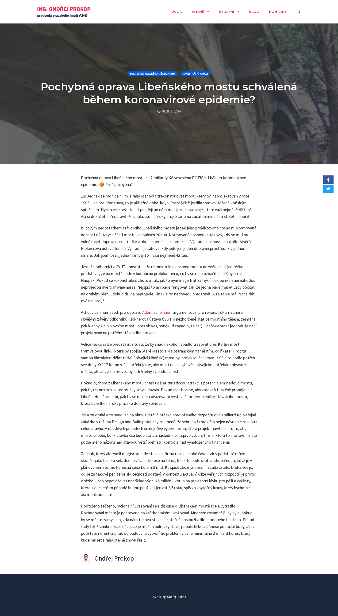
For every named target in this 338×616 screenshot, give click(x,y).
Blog (254, 11)
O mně (198, 11)
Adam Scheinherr (157, 312)
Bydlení (226, 11)
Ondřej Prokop (114, 558)
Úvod (176, 11)
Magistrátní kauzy (195, 73)
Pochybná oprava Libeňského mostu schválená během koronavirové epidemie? (169, 93)
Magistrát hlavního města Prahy (152, 73)
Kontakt (278, 11)
